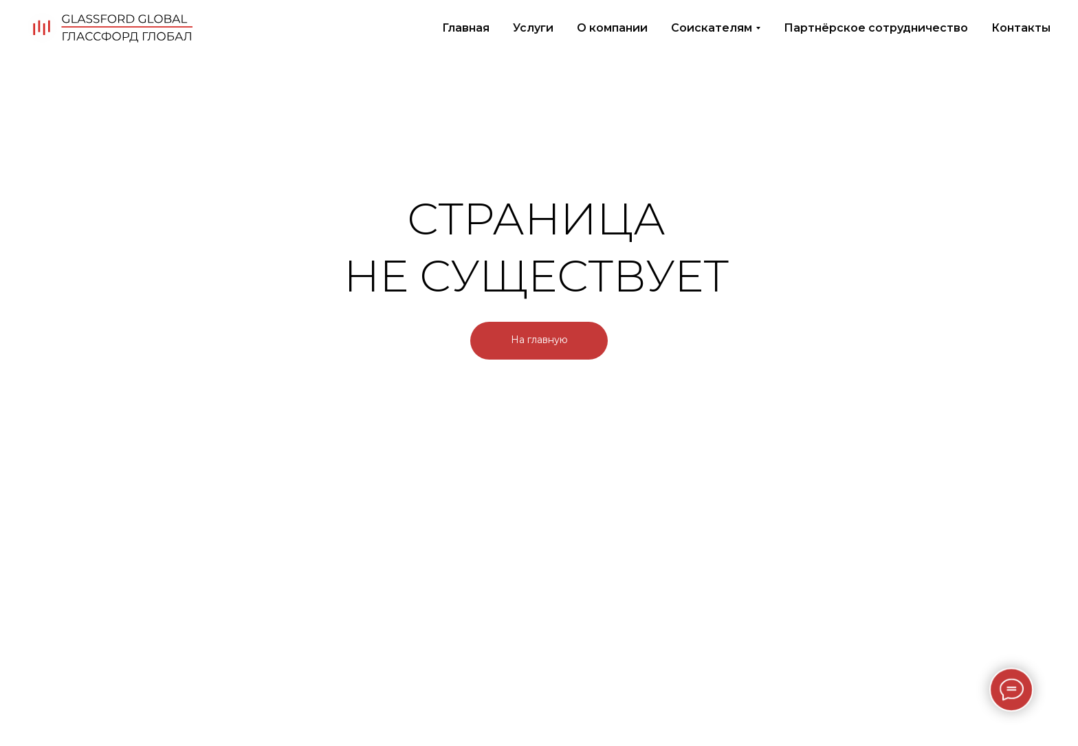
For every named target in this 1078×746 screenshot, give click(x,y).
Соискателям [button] (711, 27)
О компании (612, 27)
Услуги (533, 27)
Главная (466, 27)
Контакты (1020, 27)
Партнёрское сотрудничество (876, 27)
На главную (539, 339)
